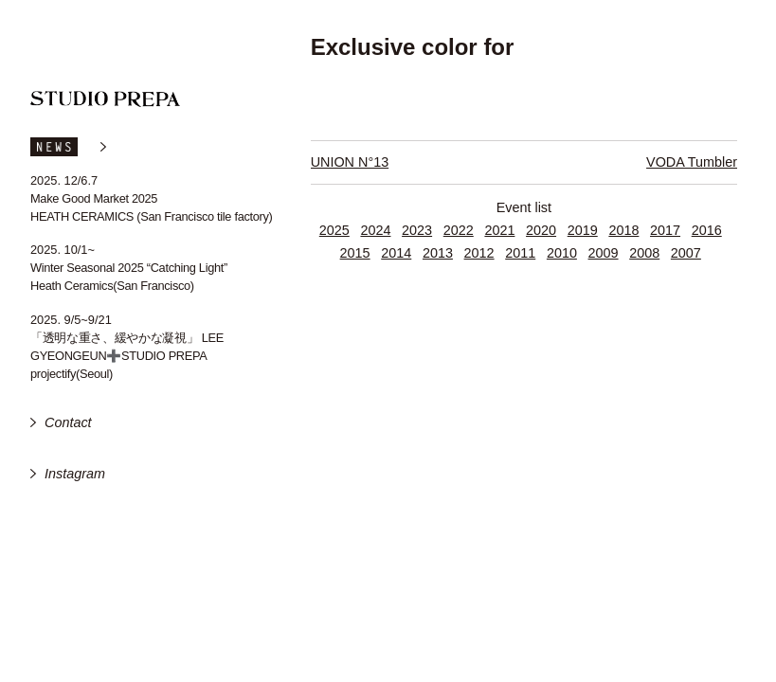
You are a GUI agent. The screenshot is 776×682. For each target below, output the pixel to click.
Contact (68, 422)
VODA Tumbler (691, 162)
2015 (355, 252)
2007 (686, 252)
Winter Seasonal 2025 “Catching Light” (128, 267)
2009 (603, 252)
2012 (479, 252)
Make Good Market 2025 (93, 198)
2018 (623, 230)
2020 (541, 230)
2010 (562, 252)
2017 (665, 230)
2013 (438, 252)
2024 (375, 230)
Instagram (75, 473)
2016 (707, 230)
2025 (334, 230)
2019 (583, 230)
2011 (520, 252)
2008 (644, 252)
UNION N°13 (350, 162)
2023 (417, 230)
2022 (458, 230)
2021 (499, 230)
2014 (396, 252)
